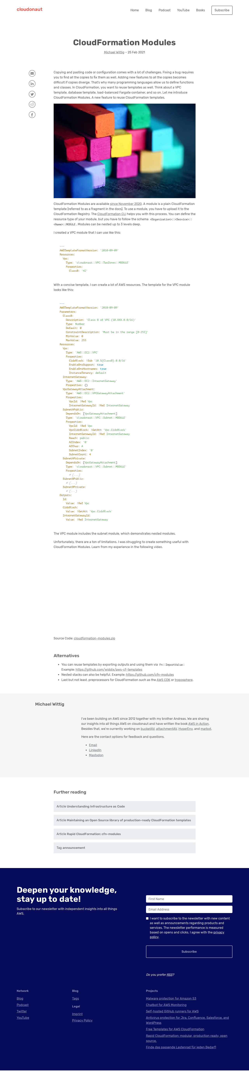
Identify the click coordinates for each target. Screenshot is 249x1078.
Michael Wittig (114, 52)
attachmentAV (166, 729)
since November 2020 (126, 204)
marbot (206, 729)
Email (93, 745)
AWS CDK (163, 680)
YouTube (183, 10)
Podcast (164, 10)
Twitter (22, 1019)
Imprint (77, 1021)
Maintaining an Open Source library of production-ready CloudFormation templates (129, 828)
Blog (148, 10)
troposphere (184, 680)
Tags (75, 1006)
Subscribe (222, 10)
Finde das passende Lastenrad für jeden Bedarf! (181, 1055)
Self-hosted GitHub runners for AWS (172, 1019)
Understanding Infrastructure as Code (96, 814)
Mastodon (96, 755)
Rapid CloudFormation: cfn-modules (94, 841)
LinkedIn (95, 750)
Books (200, 10)
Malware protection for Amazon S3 (171, 1006)
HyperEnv (185, 729)
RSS (169, 982)
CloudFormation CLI (111, 214)
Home (134, 10)
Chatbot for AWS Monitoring (166, 1012)
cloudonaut (29, 9)
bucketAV (148, 729)
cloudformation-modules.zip (94, 638)
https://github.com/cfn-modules (150, 674)
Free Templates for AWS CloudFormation (175, 1037)
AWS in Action (198, 724)
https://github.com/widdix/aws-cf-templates (109, 669)
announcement (74, 855)
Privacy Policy (82, 1028)
